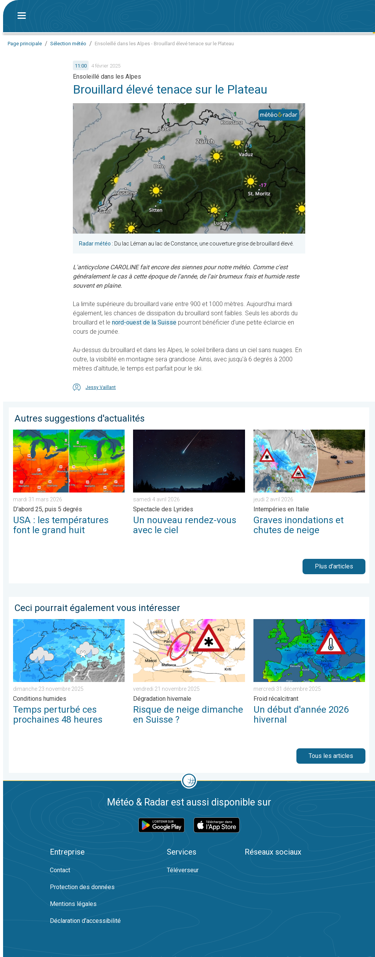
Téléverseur (183, 870)
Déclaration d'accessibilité (85, 920)
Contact (60, 870)
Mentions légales (73, 904)
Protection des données (82, 887)
